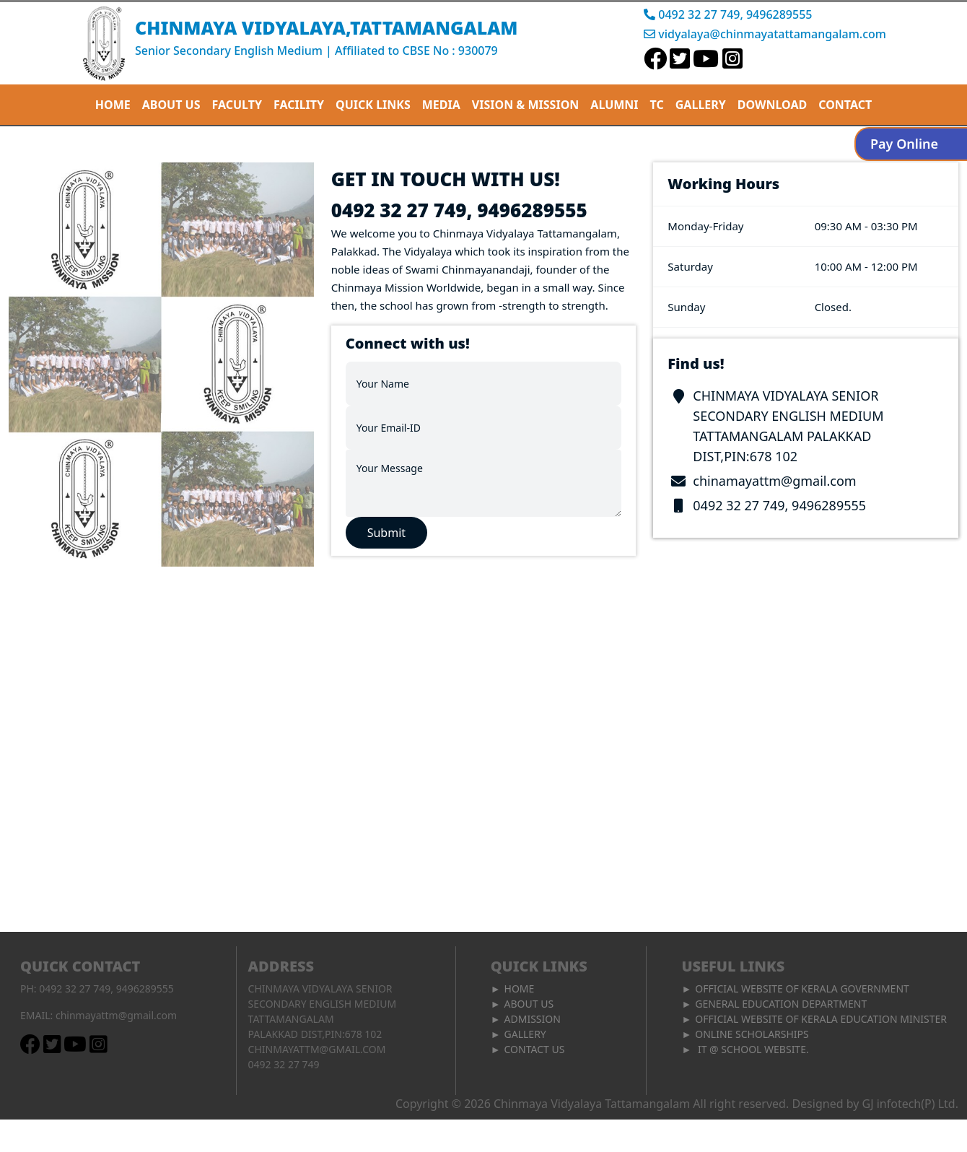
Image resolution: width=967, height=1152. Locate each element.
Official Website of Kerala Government (802, 988)
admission (532, 1019)
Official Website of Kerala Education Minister (821, 1019)
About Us (529, 1004)
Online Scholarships (752, 1034)
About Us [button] (171, 105)
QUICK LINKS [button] (373, 105)
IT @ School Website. (751, 1049)
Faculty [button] (237, 105)
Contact (845, 105)
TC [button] (657, 105)
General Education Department (781, 1004)
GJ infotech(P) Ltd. (910, 1104)
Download (772, 105)
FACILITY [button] (299, 105)
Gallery (700, 105)
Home (113, 105)
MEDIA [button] (441, 105)
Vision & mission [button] (525, 105)
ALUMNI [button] (614, 105)
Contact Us (534, 1049)
